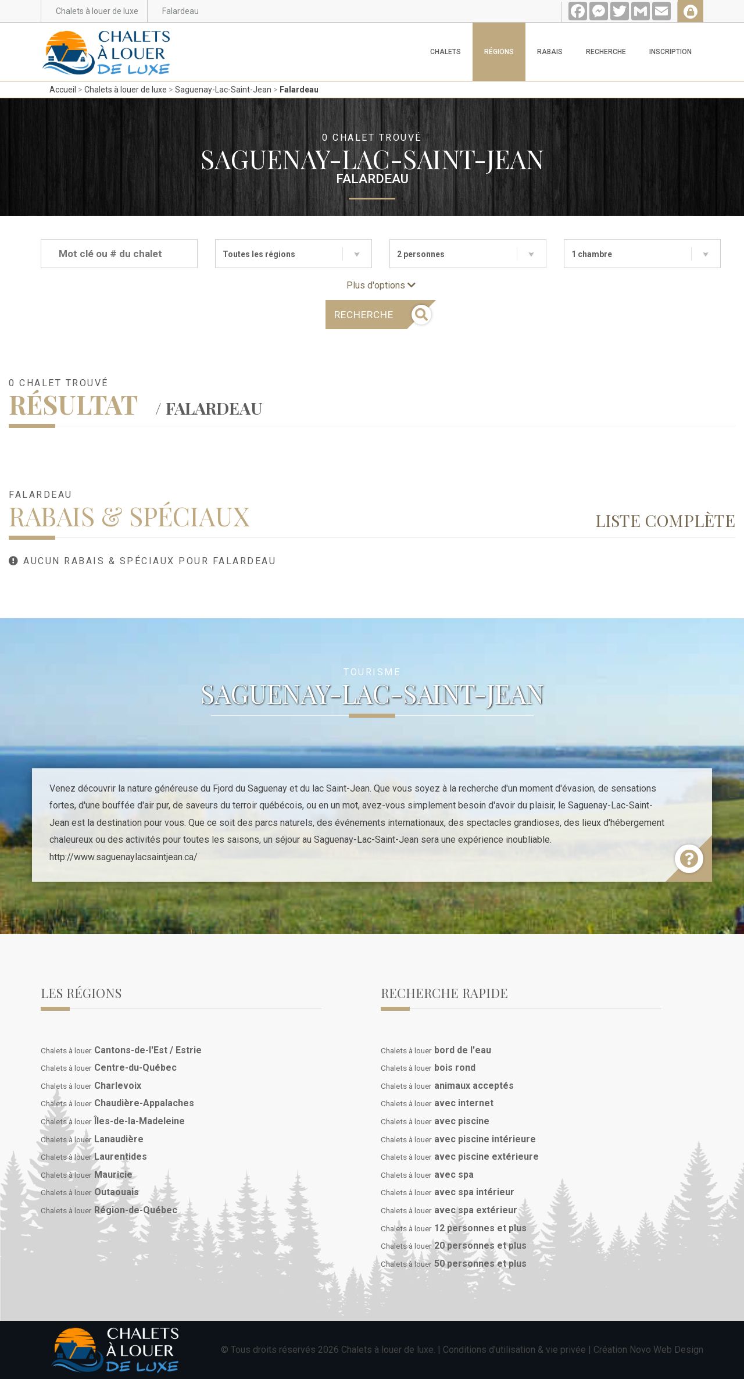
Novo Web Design (666, 1349)
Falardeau (299, 89)
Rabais (550, 52)
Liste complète (665, 520)
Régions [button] (499, 52)
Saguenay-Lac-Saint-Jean (223, 89)
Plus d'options (381, 285)
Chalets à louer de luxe (125, 89)
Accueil (62, 89)
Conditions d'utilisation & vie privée (514, 1349)
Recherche (606, 52)
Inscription (670, 52)
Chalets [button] (445, 52)
